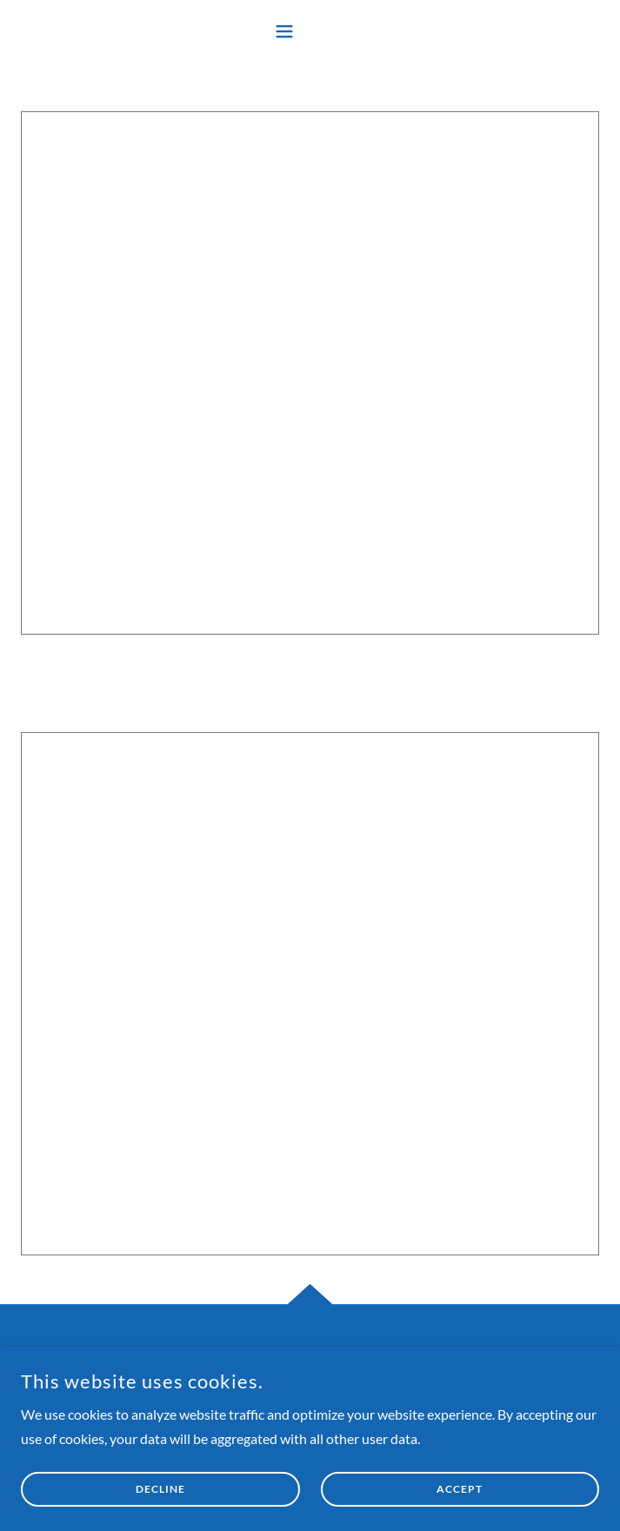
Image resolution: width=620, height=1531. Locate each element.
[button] (310, 31)
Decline (160, 1489)
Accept (460, 1489)
